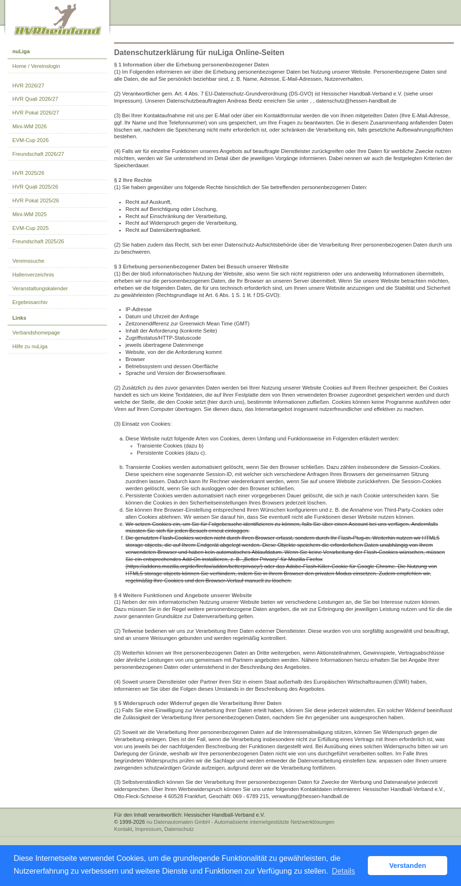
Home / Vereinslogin (36, 66)
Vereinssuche (28, 261)
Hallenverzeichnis (33, 274)
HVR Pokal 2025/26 (35, 200)
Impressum (148, 829)
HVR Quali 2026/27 (35, 99)
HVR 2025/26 (28, 173)
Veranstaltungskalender (40, 288)
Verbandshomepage (36, 332)
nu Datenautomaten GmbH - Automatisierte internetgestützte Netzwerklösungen (240, 822)
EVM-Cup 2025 (30, 228)
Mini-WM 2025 (29, 214)
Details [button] (343, 871)
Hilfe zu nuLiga (30, 346)
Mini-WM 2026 (29, 126)
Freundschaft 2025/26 (38, 241)
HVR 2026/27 (28, 85)
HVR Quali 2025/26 (35, 187)
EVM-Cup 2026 (30, 140)
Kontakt (123, 829)
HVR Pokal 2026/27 (35, 112)
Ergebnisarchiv (30, 302)
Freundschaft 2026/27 (38, 154)
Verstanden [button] (407, 865)
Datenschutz (179, 829)
